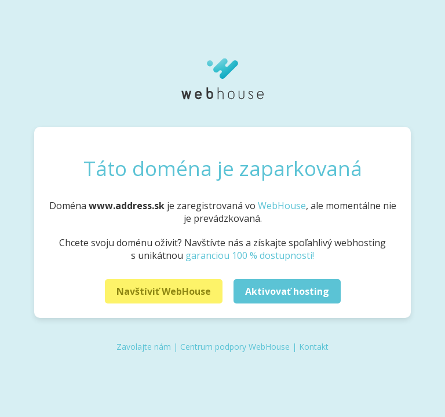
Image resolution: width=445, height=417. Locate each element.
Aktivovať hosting (287, 291)
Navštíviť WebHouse (163, 291)
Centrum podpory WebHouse (235, 346)
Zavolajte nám (143, 346)
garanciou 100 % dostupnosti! (249, 255)
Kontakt (314, 346)
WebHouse (282, 205)
